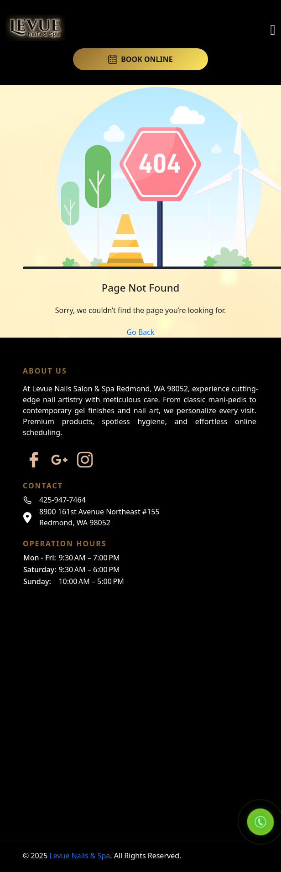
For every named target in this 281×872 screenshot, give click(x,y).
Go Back (140, 332)
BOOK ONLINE (140, 59)
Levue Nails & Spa (79, 856)
